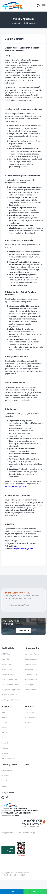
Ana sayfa (16, 23)
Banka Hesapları (31, 717)
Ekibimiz (28, 722)
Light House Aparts (32, 654)
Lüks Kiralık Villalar (8, 674)
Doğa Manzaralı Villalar (10, 685)
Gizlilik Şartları (29, 23)
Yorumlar (4, 781)
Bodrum (4, 717)
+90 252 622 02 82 (32, 821)
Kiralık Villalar (8, 648)
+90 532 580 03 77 (32, 824)
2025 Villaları (6, 654)
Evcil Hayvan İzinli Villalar (10, 700)
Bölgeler (5, 706)
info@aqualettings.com (30, 826)
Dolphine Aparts (31, 674)
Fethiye (4, 733)
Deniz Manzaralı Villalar (10, 679)
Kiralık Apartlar (32, 648)
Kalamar (4, 748)
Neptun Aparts (30, 690)
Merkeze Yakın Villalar (9, 695)
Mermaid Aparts (31, 669)
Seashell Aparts (30, 664)
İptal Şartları (6, 776)
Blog (27, 764)
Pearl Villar (5, 659)
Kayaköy (4, 753)
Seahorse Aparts (31, 659)
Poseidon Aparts (31, 679)
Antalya (4, 722)
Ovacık (3, 738)
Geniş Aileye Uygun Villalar (11, 690)
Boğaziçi (4, 743)
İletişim (4, 786)
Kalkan (3, 728)
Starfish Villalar (7, 664)
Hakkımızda (29, 712)
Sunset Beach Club (8, 758)
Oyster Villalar (6, 669)
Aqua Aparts (29, 685)
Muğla (3, 712)
